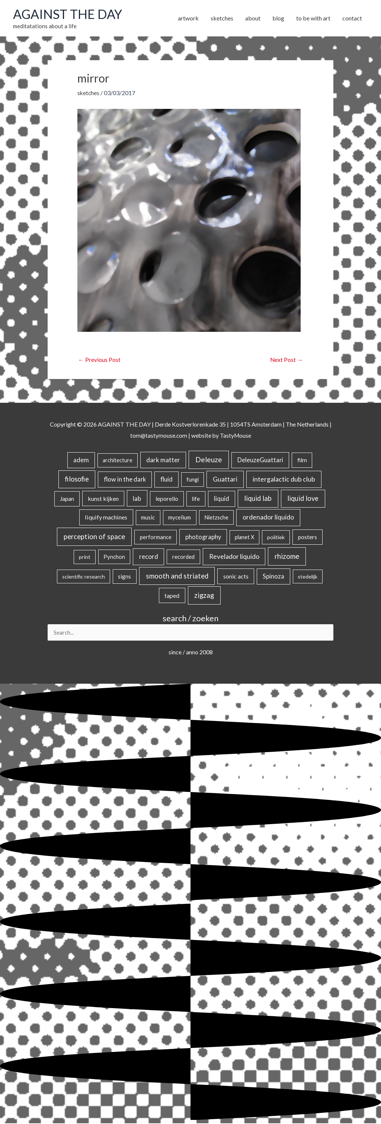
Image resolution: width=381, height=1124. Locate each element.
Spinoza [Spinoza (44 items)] (273, 576)
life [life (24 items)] (196, 498)
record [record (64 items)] (148, 557)
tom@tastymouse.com (158, 435)
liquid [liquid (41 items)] (221, 498)
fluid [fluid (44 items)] (166, 479)
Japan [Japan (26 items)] (67, 498)
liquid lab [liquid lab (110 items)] (258, 498)
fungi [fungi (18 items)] (192, 479)
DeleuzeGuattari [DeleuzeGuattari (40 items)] (260, 460)
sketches (88, 92)
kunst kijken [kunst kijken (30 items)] (103, 498)
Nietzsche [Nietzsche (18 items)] (216, 517)
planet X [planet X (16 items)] (244, 537)
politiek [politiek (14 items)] (276, 537)
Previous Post (99, 359)
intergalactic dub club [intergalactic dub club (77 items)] (284, 479)
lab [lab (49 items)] (137, 498)
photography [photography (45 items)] (203, 537)
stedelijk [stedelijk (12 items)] (307, 577)
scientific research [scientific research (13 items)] (83, 577)
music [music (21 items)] (148, 517)
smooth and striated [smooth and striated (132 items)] (177, 576)
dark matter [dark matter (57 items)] (163, 460)
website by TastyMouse (221, 435)
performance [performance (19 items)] (156, 537)
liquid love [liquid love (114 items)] (302, 498)
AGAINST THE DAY (69, 14)
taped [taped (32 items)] (171, 595)
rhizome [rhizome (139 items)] (287, 556)
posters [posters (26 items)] (307, 537)
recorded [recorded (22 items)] (183, 557)
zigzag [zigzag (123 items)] (204, 595)
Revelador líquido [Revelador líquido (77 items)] (234, 557)
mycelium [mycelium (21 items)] (179, 517)
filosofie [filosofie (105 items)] (77, 479)
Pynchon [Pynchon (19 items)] (114, 557)
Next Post (286, 359)
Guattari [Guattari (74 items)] (225, 479)
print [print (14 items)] (84, 557)
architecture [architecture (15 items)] (117, 460)
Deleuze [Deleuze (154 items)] (208, 460)
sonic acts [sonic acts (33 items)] (236, 576)
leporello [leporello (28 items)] (167, 498)
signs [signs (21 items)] (124, 576)
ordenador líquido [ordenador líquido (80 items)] (268, 517)
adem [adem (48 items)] (81, 460)
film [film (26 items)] (302, 460)
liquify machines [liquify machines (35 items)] (106, 517)
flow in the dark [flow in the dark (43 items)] (125, 479)
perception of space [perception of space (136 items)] (94, 536)
